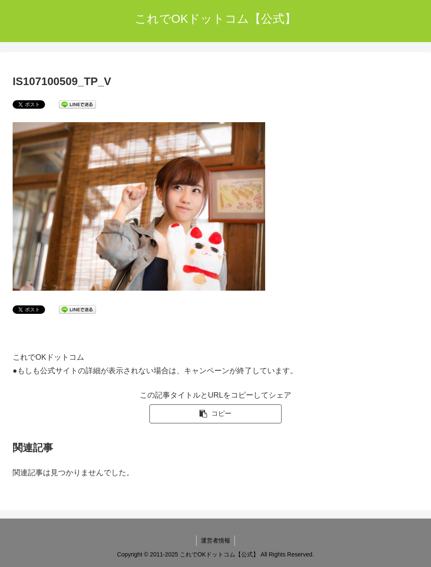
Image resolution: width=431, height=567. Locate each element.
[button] (215, 413)
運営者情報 (215, 540)
